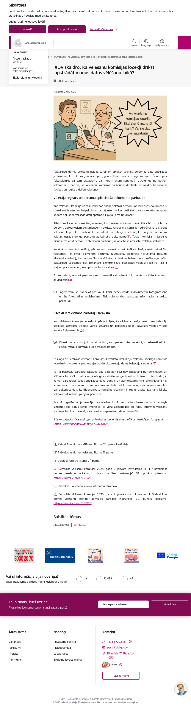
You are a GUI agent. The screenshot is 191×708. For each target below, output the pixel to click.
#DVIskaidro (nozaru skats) (26, 75)
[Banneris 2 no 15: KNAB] (24, 555)
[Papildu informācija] (130, 641)
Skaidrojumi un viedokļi (27, 122)
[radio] (81, 578)
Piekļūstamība (62, 647)
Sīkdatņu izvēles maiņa (68, 659)
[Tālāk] (176, 555)
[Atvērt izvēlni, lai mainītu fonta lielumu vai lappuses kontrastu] (162, 43)
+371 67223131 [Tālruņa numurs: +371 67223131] (116, 641)
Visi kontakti (121, 675)
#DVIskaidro (20, 83)
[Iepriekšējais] (15, 555)
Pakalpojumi (20, 96)
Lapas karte (61, 653)
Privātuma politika (65, 641)
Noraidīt (27, 29)
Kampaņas (19, 90)
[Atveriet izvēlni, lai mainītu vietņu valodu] (146, 43)
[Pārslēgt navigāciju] (184, 42)
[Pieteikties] (169, 604)
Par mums (15, 659)
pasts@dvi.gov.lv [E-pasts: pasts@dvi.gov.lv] (117, 647)
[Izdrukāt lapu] (177, 65)
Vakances (15, 641)
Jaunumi (18, 67)
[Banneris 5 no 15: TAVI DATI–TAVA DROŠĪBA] (131, 555)
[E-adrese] (109, 665)
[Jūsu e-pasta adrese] (123, 604)
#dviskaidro (80, 525)
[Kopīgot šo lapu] (177, 75)
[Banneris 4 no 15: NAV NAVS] (95, 555)
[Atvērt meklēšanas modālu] (134, 43)
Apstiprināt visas (67, 29)
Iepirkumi (15, 647)
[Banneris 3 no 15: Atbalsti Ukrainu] (60, 555)
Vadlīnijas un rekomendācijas (22, 114)
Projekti (13, 653)
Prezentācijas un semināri (23, 104)
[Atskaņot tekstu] (68, 81)
